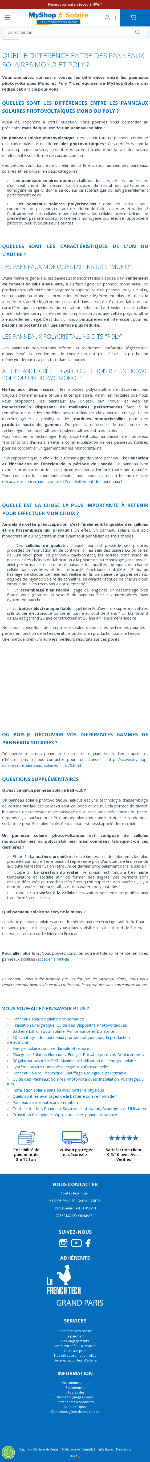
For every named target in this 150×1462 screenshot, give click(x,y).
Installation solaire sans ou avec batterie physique (58, 1090)
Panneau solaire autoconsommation (45, 1102)
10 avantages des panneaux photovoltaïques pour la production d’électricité (68, 1040)
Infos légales (75, 1392)
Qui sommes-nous (75, 1382)
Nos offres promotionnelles (75, 1355)
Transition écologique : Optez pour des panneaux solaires (65, 1114)
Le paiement (75, 1336)
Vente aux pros (75, 1350)
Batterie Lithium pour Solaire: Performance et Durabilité (63, 1031)
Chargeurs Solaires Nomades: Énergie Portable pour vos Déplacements (78, 1054)
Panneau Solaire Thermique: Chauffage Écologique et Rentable (70, 1073)
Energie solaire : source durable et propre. (51, 1048)
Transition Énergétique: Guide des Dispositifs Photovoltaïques (70, 1025)
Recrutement (75, 1387)
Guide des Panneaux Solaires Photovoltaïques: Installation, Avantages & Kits (75, 1081)
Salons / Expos (75, 1407)
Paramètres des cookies (75, 1331)
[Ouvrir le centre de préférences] (8, 1452)
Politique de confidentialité (78, 1449)
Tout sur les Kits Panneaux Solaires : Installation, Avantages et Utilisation (79, 1108)
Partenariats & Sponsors (75, 1402)
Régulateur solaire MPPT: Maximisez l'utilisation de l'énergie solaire (74, 1060)
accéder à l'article (53, 959)
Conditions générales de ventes (75, 1411)
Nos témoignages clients (75, 1397)
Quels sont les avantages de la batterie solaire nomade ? (65, 1096)
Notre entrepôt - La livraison (75, 1346)
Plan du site (123, 1449)
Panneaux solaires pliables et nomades (48, 1019)
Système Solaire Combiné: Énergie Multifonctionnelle (60, 1066)
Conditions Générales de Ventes (38, 1449)
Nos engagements (75, 1341)
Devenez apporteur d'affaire (75, 1360)
